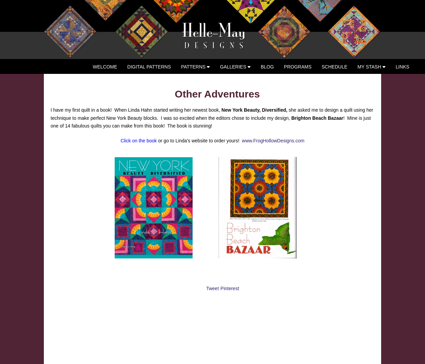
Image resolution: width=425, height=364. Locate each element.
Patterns (195, 66)
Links (402, 66)
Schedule (334, 66)
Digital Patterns (149, 66)
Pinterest (230, 288)
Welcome (105, 66)
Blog (267, 66)
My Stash (372, 66)
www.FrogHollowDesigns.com (273, 140)
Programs (298, 66)
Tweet (212, 288)
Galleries (235, 66)
